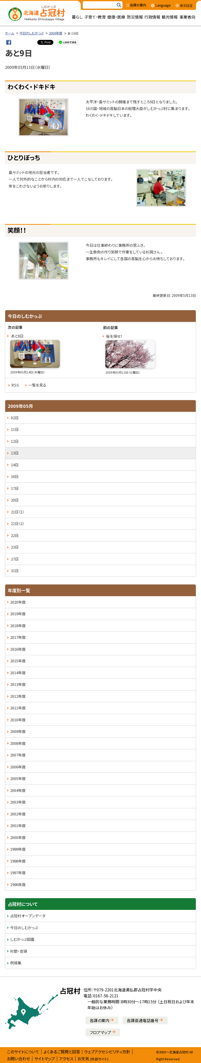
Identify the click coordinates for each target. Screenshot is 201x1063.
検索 (118, 5)
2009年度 (55, 33)
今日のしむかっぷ (31, 33)
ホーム (9, 33)
